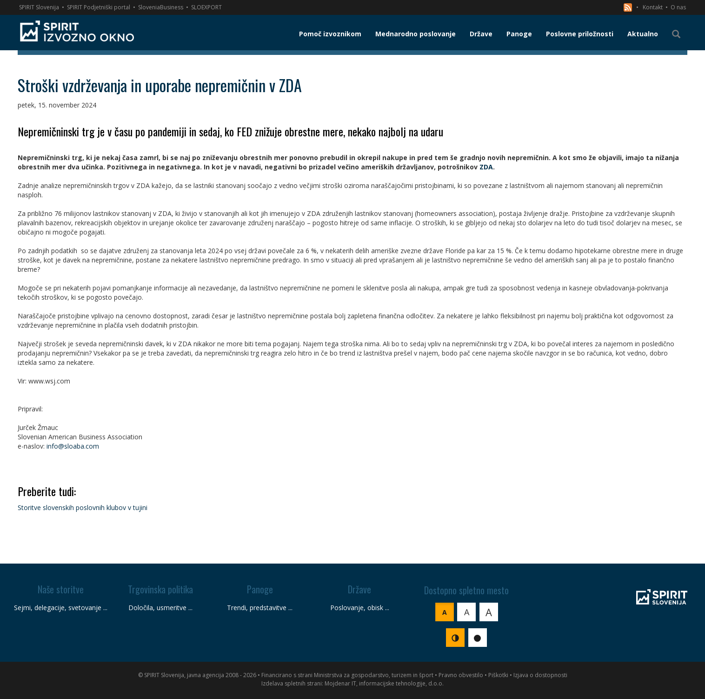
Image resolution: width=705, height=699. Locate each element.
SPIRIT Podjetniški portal (98, 7)
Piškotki (498, 675)
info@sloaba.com (73, 446)
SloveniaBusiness (160, 7)
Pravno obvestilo (461, 675)
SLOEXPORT (206, 7)
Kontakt (653, 7)
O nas (678, 7)
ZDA (486, 166)
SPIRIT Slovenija (39, 7)
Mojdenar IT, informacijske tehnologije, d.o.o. (384, 683)
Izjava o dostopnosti (540, 675)
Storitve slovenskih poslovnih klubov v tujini (82, 507)
